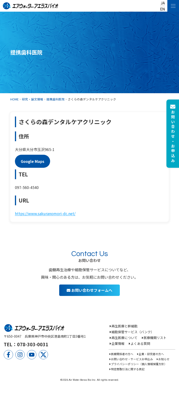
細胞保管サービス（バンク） (132, 331)
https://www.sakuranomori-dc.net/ (45, 213)
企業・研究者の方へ (151, 354)
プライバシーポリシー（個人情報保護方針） (139, 364)
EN (162, 9)
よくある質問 (140, 343)
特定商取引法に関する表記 (128, 369)
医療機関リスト (155, 337)
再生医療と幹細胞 (124, 326)
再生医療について (124, 337)
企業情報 (117, 343)
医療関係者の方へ (122, 354)
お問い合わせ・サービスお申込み (132, 359)
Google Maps (32, 161)
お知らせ (163, 359)
